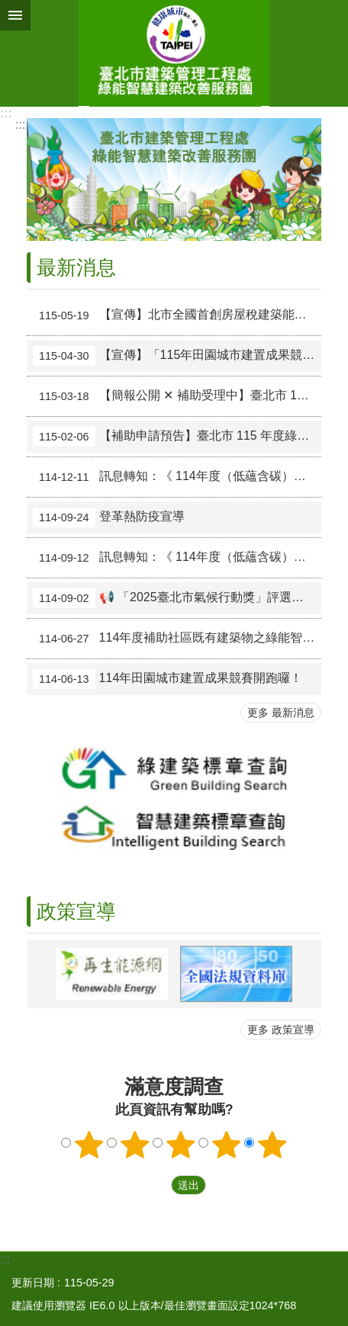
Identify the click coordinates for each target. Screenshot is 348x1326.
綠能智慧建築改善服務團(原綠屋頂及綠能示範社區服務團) (174, 53)
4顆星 (226, 1144)
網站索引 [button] (15, 15)
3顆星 (180, 1144)
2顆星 (135, 1144)
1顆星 (89, 1144)
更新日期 (32, 1282)
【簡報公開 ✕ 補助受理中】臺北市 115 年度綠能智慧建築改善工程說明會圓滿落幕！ (177, 396)
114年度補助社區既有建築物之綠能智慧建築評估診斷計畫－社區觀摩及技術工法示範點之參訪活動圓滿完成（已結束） (177, 639)
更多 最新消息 (280, 712)
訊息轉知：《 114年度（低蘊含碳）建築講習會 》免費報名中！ (177, 558)
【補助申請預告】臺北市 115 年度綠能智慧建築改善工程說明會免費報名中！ (177, 437)
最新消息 (76, 267)
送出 (156, 1185)
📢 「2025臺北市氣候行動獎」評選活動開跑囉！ (177, 598)
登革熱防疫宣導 (109, 517)
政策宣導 (76, 911)
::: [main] (20, 124)
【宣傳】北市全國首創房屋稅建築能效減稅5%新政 (177, 315)
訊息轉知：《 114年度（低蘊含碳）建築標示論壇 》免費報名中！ (177, 477)
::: (6, 113)
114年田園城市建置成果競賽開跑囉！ (167, 679)
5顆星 (272, 1144)
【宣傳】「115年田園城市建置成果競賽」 (177, 356)
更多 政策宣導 (280, 1029)
